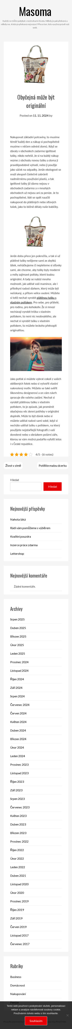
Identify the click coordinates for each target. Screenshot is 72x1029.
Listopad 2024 (19, 670)
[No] (67, 1015)
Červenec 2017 (20, 944)
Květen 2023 (18, 815)
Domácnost (17, 985)
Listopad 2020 (19, 884)
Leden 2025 (17, 653)
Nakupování (18, 994)
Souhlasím (36, 1021)
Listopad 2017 (19, 935)
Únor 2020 (17, 892)
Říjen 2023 (17, 781)
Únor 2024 (17, 747)
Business (15, 976)
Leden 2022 (17, 867)
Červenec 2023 (20, 807)
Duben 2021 (18, 875)
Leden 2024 (17, 756)
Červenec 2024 (20, 704)
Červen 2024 (18, 713)
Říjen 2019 (17, 909)
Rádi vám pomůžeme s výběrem (30, 528)
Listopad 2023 (19, 773)
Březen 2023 (18, 833)
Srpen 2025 (17, 619)
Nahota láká (18, 519)
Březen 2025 (18, 636)
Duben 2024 (18, 730)
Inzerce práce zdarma (24, 545)
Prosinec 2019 (19, 901)
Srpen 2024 (17, 696)
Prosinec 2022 (19, 841)
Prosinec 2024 (19, 662)
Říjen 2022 (17, 850)
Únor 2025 (17, 645)
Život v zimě (13, 465)
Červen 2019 (18, 927)
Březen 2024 (18, 739)
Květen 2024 (18, 722)
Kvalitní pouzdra (20, 536)
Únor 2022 (17, 858)
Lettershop (17, 553)
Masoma (35, 11)
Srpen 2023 (17, 798)
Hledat (14, 480)
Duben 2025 (18, 628)
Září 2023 (16, 790)
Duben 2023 (18, 824)
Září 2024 (16, 687)
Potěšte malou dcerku (53, 465)
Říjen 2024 (17, 679)
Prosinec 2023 (19, 764)
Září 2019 (16, 918)
